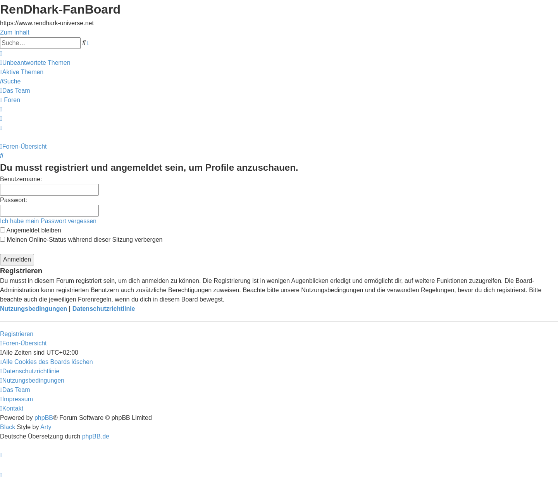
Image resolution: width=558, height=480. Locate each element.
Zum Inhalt (14, 32)
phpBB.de (95, 436)
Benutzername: (21, 179)
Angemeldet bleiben (30, 230)
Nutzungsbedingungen (33, 308)
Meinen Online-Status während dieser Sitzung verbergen (81, 239)
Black (7, 427)
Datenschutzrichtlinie (103, 308)
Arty (45, 427)
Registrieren (16, 334)
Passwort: (13, 200)
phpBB (43, 417)
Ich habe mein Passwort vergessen (48, 221)
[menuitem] (35, 62)
